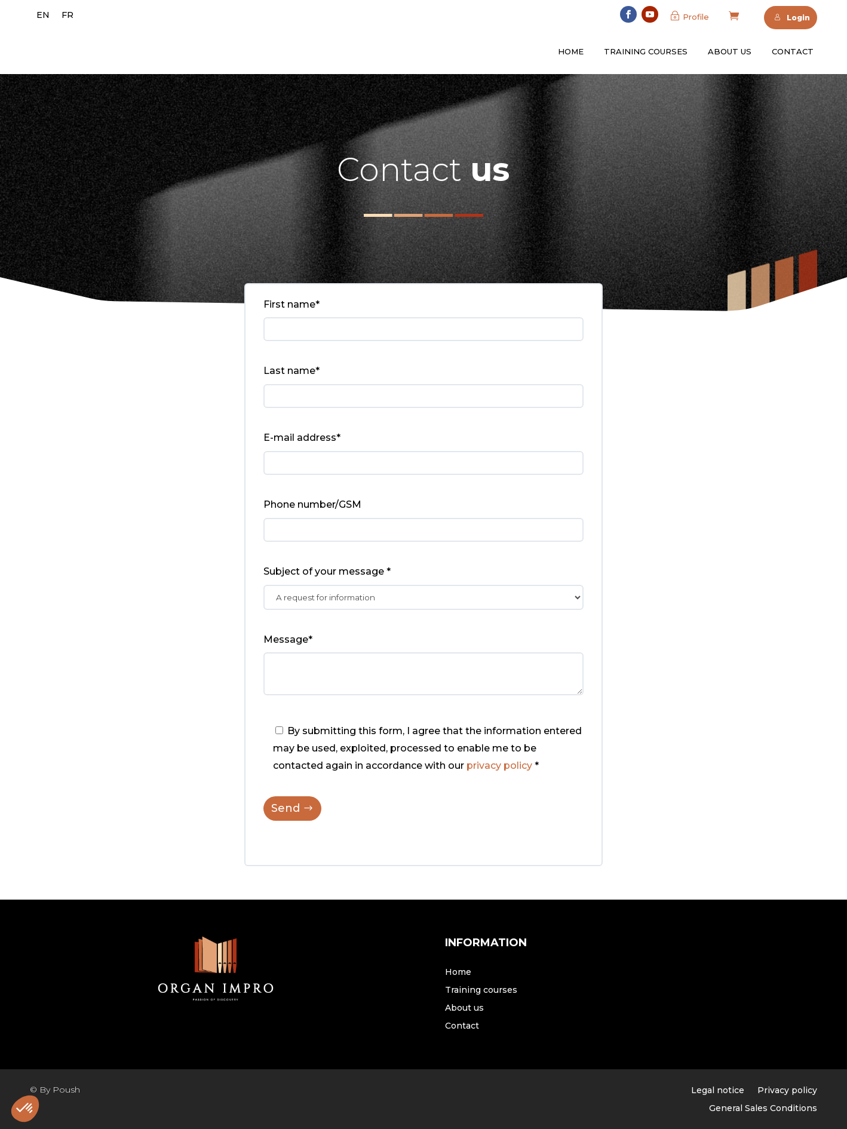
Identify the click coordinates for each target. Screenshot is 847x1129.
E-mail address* (301, 437)
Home (571, 51)
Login (792, 17)
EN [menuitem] (43, 15)
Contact (793, 51)
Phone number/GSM (312, 504)
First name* (291, 304)
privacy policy (499, 765)
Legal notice (717, 1091)
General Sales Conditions (763, 1108)
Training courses (646, 51)
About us (729, 51)
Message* (287, 639)
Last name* (291, 370)
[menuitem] (43, 15)
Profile (696, 17)
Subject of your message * (327, 571)
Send (285, 808)
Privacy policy (787, 1091)
